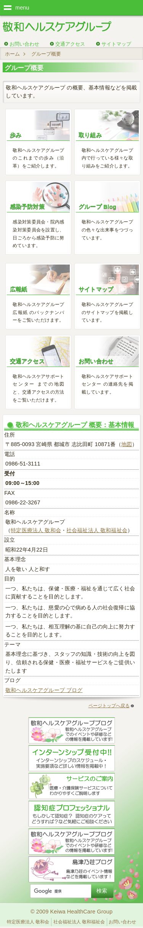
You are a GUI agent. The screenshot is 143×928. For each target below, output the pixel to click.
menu (22, 8)
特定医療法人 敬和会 (36, 530)
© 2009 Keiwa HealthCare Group (71, 912)
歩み (15, 135)
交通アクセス (70, 44)
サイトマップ (116, 44)
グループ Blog (97, 206)
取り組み (90, 135)
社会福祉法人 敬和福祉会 (96, 530)
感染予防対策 (27, 206)
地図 (126, 444)
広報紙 (18, 289)
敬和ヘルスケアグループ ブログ (43, 690)
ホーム (12, 54)
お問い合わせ (24, 44)
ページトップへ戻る (111, 705)
